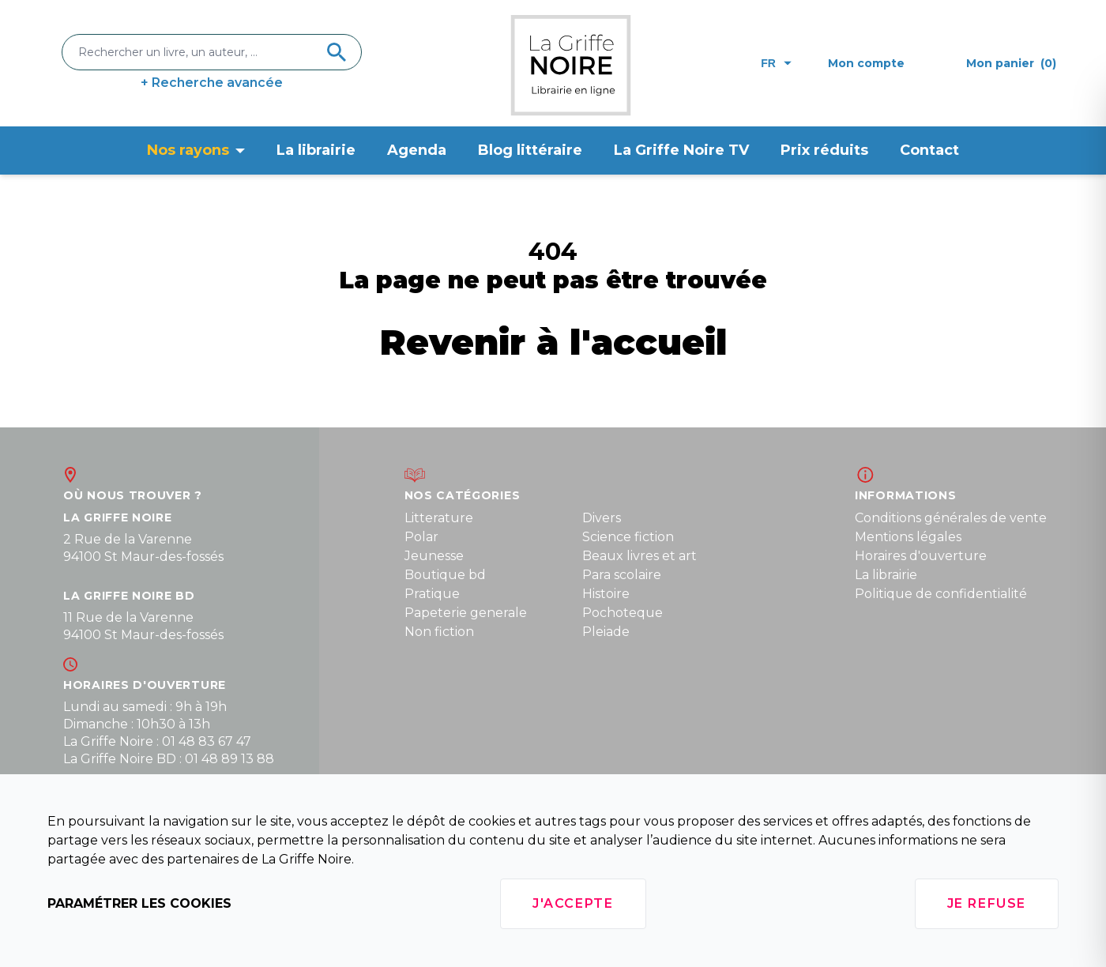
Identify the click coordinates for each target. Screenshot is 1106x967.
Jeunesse (434, 555)
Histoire (606, 593)
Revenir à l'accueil (553, 341)
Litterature (438, 517)
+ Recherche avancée (212, 82)
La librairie (316, 150)
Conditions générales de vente (951, 517)
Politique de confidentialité (941, 593)
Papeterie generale (465, 612)
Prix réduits (824, 150)
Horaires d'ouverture (921, 555)
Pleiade (606, 631)
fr (776, 63)
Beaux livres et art (639, 555)
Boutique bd (445, 574)
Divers (601, 517)
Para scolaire (621, 574)
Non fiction (439, 631)
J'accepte (572, 903)
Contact (929, 150)
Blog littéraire (530, 150)
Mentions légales (908, 536)
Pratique (432, 593)
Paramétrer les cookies (139, 903)
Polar (421, 536)
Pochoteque (622, 612)
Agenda (416, 150)
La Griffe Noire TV (681, 150)
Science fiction (628, 536)
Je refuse (986, 903)
